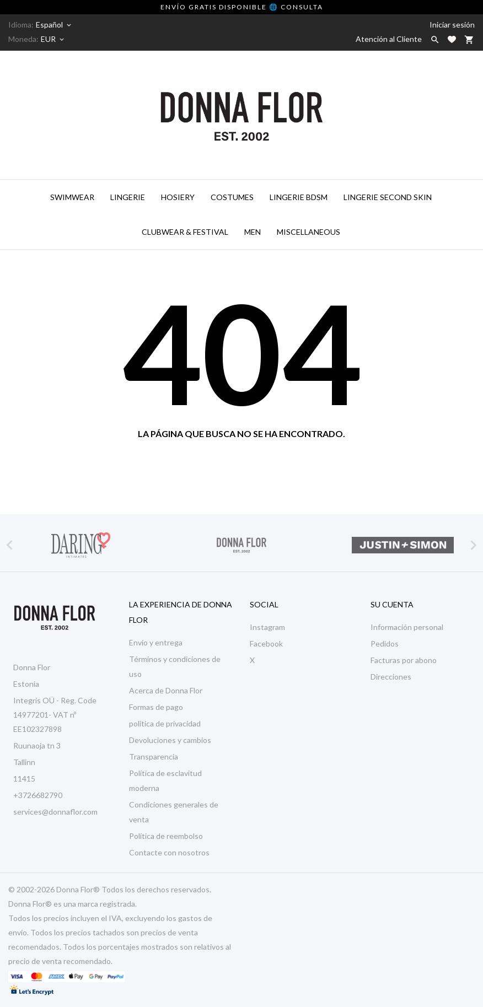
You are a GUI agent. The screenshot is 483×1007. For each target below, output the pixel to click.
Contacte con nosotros (169, 852)
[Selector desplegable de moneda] (53, 39)
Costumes (232, 197)
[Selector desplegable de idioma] (54, 25)
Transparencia (153, 756)
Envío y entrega (156, 642)
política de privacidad (165, 723)
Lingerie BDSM (299, 197)
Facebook (266, 643)
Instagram (267, 627)
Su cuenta (392, 604)
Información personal (407, 627)
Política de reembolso (166, 836)
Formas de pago (156, 707)
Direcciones (391, 676)
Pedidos (385, 643)
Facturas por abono (404, 660)
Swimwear (72, 197)
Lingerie (127, 197)
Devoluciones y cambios (170, 740)
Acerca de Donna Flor (165, 690)
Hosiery (178, 197)
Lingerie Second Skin (388, 197)
